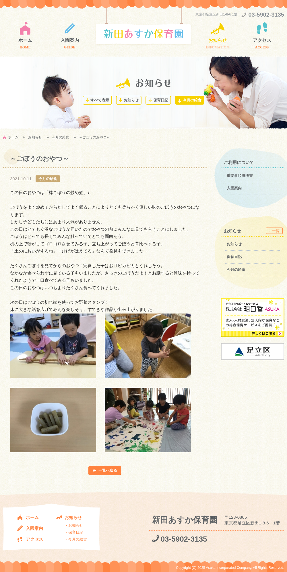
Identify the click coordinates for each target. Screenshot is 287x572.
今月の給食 (192, 100)
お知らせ (217, 40)
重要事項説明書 (240, 175)
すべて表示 (99, 100)
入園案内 (70, 40)
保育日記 (160, 100)
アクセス (262, 40)
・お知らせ (74, 525)
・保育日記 (74, 532)
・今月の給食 (76, 539)
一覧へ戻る (107, 470)
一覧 (276, 231)
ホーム (25, 40)
